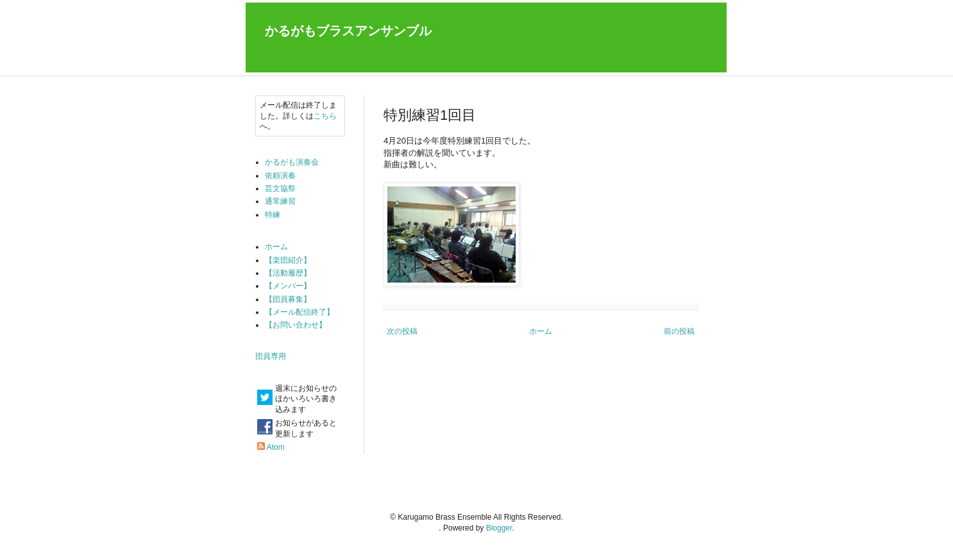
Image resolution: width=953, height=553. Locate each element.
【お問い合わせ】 (295, 324)
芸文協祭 (280, 188)
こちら (325, 115)
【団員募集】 (288, 299)
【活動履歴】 (288, 272)
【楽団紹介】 (288, 260)
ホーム (540, 331)
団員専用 (270, 356)
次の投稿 (402, 331)
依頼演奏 (280, 175)
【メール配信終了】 (299, 312)
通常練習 (280, 201)
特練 (272, 214)
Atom (276, 447)
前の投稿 (679, 331)
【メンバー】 (288, 285)
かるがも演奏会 (292, 162)
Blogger (499, 528)
